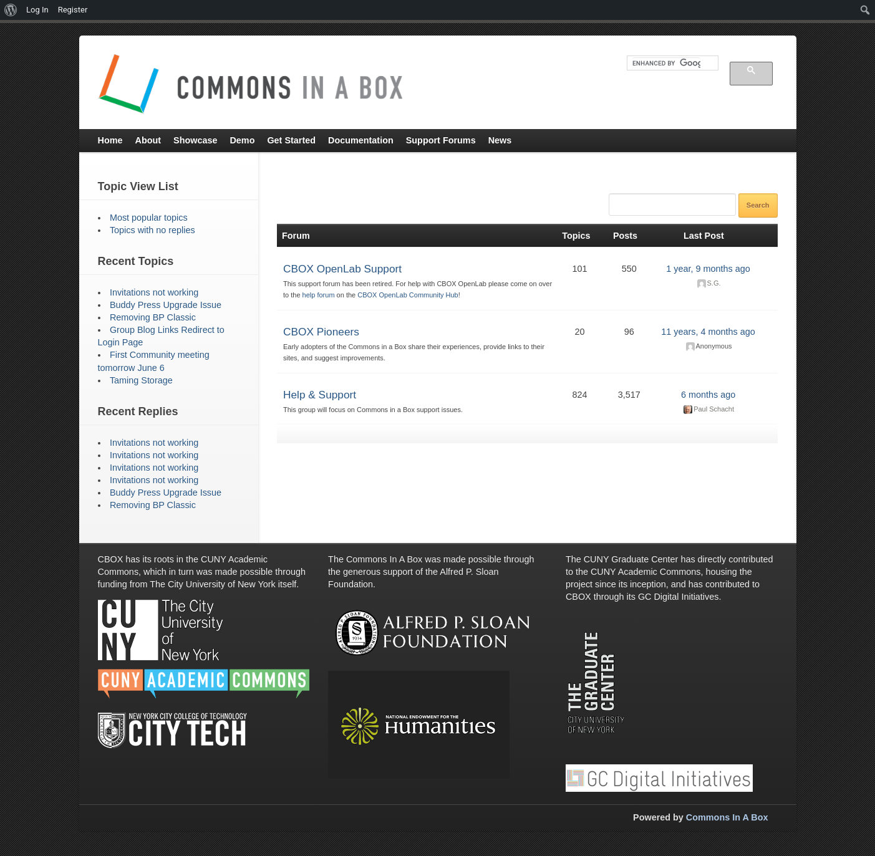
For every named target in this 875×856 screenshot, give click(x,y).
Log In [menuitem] (37, 9)
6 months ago (708, 395)
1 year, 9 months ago (708, 269)
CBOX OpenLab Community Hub (407, 295)
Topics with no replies (152, 230)
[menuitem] (11, 10)
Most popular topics (149, 218)
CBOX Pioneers (321, 331)
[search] (666, 63)
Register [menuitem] (73, 9)
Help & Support (319, 394)
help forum (318, 295)
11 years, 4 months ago (708, 332)
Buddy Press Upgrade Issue (165, 305)
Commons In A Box (727, 817)
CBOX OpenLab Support (342, 268)
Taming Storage (141, 380)
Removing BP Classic (153, 317)
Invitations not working (154, 292)
